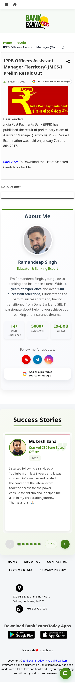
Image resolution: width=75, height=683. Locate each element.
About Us (32, 562)
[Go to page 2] (23, 545)
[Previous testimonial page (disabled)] (9, 544)
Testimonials (21, 570)
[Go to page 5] (35, 545)
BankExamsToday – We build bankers (45, 661)
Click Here (10, 162)
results (22, 42)
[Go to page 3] (27, 545)
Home (7, 42)
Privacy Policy (53, 570)
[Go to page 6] (39, 545)
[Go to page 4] (31, 545)
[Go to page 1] (19, 545)
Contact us (57, 562)
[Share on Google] (51, 81)
